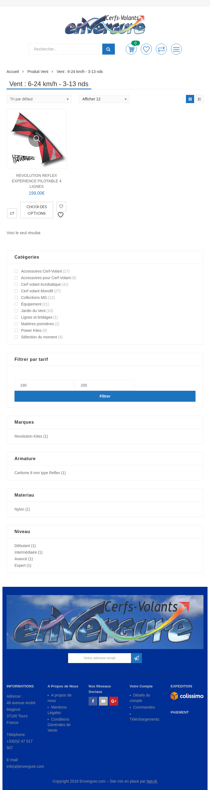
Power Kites (31, 330)
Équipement (31, 304)
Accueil (13, 71)
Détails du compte (140, 698)
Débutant (22, 545)
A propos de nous (60, 698)
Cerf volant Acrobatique (41, 284)
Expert (19, 565)
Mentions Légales (57, 710)
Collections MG (34, 297)
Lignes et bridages (36, 317)
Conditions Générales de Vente (59, 724)
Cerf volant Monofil (37, 291)
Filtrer (105, 396)
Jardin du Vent (33, 310)
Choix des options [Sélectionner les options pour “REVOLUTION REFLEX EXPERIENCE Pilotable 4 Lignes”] (37, 210)
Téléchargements (144, 719)
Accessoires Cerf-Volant (41, 271)
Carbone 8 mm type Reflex (37, 473)
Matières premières (37, 324)
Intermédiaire (25, 552)
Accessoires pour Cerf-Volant (46, 278)
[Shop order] (39, 99)
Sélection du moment (39, 337)
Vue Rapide (36, 139)
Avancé (20, 559)
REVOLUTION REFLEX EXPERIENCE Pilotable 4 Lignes (36, 181)
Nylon (19, 509)
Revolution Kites (28, 436)
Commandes (144, 707)
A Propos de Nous (63, 686)
